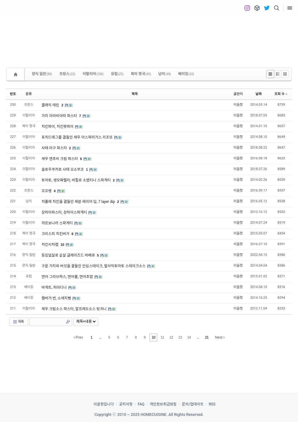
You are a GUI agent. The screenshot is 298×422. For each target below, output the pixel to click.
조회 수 (280, 94)
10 (62, 244)
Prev (78, 337)
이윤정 (238, 105)
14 (189, 337)
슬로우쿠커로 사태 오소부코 (62, 169)
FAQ (141, 404)
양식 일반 (42, 74)
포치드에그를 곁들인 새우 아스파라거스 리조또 (77, 137)
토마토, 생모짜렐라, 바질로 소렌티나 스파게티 (76, 180)
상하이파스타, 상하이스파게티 (64, 212)
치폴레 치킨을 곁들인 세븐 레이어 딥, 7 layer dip (78, 202)
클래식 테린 (50, 105)
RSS (212, 404)
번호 (13, 94)
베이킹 (186, 74)
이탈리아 (93, 74)
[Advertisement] (149, 36)
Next (220, 337)
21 (206, 337)
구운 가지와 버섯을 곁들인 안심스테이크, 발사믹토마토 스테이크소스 (93, 266)
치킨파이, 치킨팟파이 (57, 126)
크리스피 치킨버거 (55, 234)
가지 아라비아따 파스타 (59, 116)
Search (67, 321)
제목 (135, 94)
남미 (164, 74)
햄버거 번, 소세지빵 (56, 298)
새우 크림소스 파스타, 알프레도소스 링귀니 (74, 309)
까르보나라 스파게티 (57, 223)
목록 (18, 322)
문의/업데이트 (192, 404)
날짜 (258, 94)
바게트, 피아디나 (54, 287)
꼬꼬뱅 (46, 191)
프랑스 (67, 74)
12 (171, 337)
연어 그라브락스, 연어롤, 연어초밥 (67, 277)
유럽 (117, 74)
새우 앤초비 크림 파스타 (60, 159)
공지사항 (125, 404)
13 (180, 337)
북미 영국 (141, 74)
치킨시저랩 (50, 244)
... (100, 337)
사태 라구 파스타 (54, 148)
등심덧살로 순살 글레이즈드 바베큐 (68, 255)
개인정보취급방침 (163, 404)
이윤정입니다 (104, 404)
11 (162, 337)
